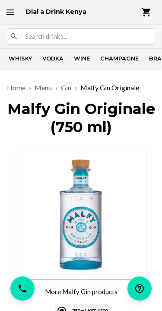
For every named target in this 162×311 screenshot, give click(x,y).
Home (16, 87)
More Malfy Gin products (81, 291)
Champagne (119, 58)
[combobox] (86, 36)
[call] (22, 288)
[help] (139, 288)
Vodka (53, 58)
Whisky (20, 58)
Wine (82, 58)
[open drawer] (10, 12)
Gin (66, 87)
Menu (43, 87)
